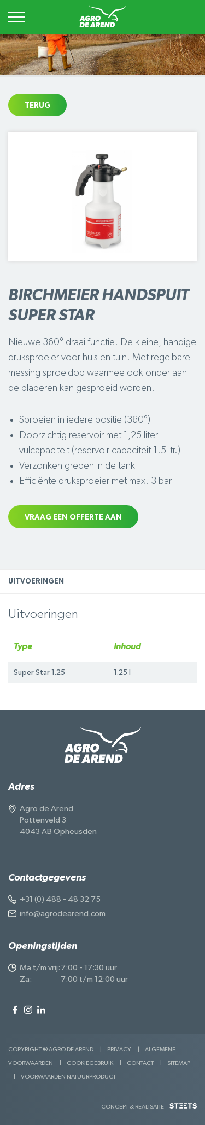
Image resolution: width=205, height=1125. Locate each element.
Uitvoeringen (36, 581)
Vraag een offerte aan (73, 517)
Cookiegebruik (90, 1063)
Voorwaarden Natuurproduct (68, 1077)
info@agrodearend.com (63, 914)
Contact (140, 1063)
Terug (37, 105)
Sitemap (178, 1063)
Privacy (119, 1049)
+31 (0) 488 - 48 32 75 (60, 899)
